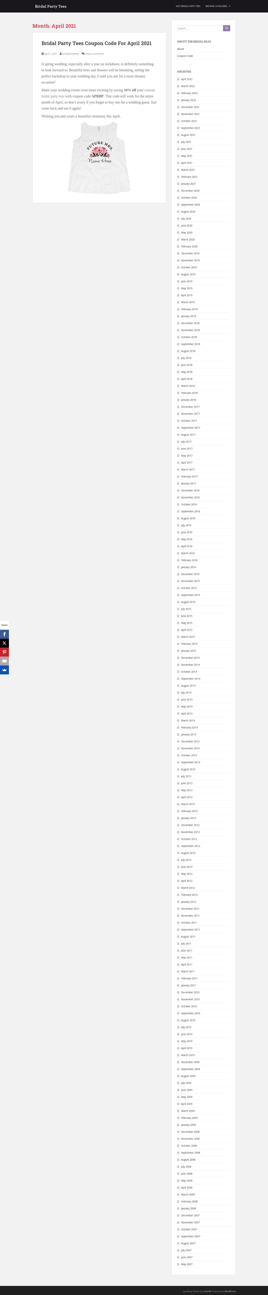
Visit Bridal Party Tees (188, 6)
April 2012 (186, 880)
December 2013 (190, 741)
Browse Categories (216, 6)
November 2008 (190, 1138)
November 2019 (190, 260)
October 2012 (189, 839)
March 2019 (188, 302)
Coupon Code (185, 56)
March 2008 (188, 1194)
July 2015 (186, 609)
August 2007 (188, 1243)
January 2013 (188, 818)
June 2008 (186, 1173)
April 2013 (186, 797)
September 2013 (190, 762)
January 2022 (188, 100)
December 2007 (190, 1215)
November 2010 (190, 999)
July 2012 (186, 860)
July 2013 (186, 776)
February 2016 (189, 560)
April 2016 (186, 546)
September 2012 (190, 846)
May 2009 (186, 1097)
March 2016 (188, 553)
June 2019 (186, 281)
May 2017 (186, 455)
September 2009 (190, 1069)
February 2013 (189, 811)
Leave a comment (94, 53)
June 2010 (186, 1034)
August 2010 (188, 1020)
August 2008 (188, 1159)
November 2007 (190, 1222)
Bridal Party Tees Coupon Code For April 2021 (97, 43)
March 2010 (188, 1055)
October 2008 (189, 1145)
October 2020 (189, 197)
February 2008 (189, 1201)
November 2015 (190, 581)
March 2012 (188, 887)
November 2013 (190, 748)
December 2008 (190, 1131)
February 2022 (189, 93)
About (180, 49)
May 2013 (186, 790)
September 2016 (190, 511)
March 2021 (188, 169)
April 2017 (186, 462)
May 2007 (186, 1264)
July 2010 (186, 1027)
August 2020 (188, 211)
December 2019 (190, 253)
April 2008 (186, 1187)
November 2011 (190, 915)
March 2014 (188, 720)
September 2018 (190, 344)
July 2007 (186, 1250)
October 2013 (189, 755)
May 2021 (186, 155)
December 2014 (190, 657)
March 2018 (188, 386)
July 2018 (186, 358)
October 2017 (189, 420)
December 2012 (190, 825)
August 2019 (188, 274)
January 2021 (188, 183)
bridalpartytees (70, 53)
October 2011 (189, 922)
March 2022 (188, 86)
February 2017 (189, 476)
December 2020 (190, 190)
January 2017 (188, 483)
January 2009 (188, 1124)
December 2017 (190, 406)
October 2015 (189, 588)
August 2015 (188, 602)
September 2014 (190, 678)
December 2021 (190, 107)
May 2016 (186, 539)
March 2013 (188, 804)
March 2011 (188, 971)
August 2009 (188, 1076)
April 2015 (186, 630)
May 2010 (186, 1041)
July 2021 (186, 142)
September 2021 (190, 128)
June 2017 (186, 448)
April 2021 (186, 162)
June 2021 (186, 149)
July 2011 (186, 943)
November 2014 (190, 664)
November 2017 (190, 413)
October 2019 (189, 267)
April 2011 (186, 964)
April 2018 (186, 379)
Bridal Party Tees (51, 6)
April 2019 (186, 295)
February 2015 (189, 643)
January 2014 (188, 734)
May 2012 (186, 873)
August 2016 (188, 518)
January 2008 (188, 1208)
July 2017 (186, 441)
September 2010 (190, 1013)
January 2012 (188, 901)
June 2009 (186, 1090)
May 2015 (186, 623)
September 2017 (190, 427)
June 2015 (186, 616)
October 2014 (189, 671)
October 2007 (189, 1229)
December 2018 (190, 323)
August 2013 (188, 769)
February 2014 (189, 727)
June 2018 (186, 365)
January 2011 (188, 985)
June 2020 (186, 225)
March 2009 (188, 1111)
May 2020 (186, 232)
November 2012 (190, 832)
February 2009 (189, 1117)
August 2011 (188, 936)
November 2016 (190, 497)
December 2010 (190, 992)
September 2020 (190, 204)
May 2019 (186, 288)
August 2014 (188, 685)
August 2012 (188, 853)
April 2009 (186, 1104)
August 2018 (188, 351)
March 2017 (188, 469)
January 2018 (188, 399)
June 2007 (186, 1257)
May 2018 (186, 372)
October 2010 (189, 1006)
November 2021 (190, 114)
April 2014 (186, 713)
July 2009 (186, 1083)
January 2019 (188, 316)
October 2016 (189, 504)
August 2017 (188, 434)
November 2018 (190, 330)
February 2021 (189, 176)
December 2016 (190, 490)
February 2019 (189, 309)
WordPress (230, 1291)
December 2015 (190, 574)
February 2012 (189, 894)
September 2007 (190, 1236)
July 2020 (186, 218)
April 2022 (186, 79)
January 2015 (188, 650)
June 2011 (186, 950)
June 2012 (186, 867)
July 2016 (186, 525)
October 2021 (189, 121)
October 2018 (189, 337)
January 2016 (188, 567)
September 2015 (190, 595)
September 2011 (190, 929)
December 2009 (190, 1062)
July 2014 (186, 692)
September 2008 (190, 1152)
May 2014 (186, 706)
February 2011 (189, 978)
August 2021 (188, 135)
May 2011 (186, 957)
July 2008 (186, 1166)
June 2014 (186, 699)
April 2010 (186, 1048)
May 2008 (186, 1180)
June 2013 (186, 783)
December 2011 (190, 908)
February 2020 (189, 246)
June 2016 (186, 532)
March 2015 (188, 636)
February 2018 (189, 392)
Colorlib (207, 1291)
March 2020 (188, 239)
